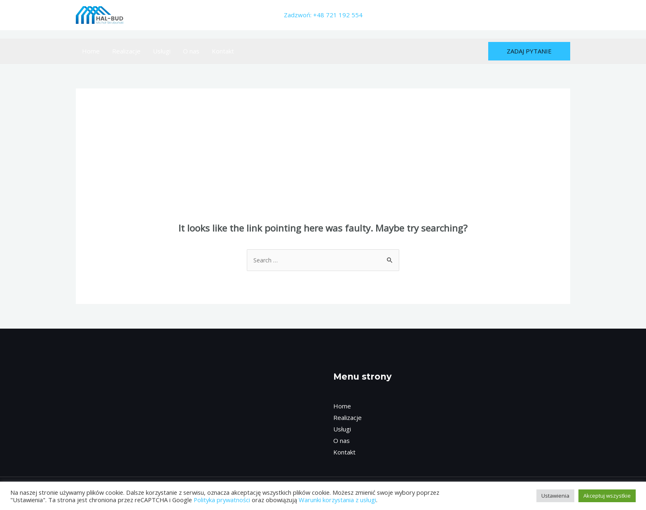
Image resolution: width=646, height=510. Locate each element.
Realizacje (126, 51)
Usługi (162, 51)
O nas (191, 51)
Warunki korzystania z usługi (337, 500)
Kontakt (223, 51)
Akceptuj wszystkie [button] (607, 495)
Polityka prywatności (222, 500)
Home (91, 51)
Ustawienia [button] (555, 495)
